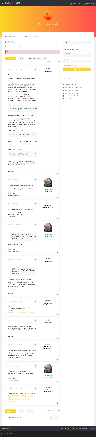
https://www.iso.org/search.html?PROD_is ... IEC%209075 (21, 400)
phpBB (10, 433)
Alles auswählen (18, 105)
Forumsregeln (11, 52)
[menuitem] (18, 3)
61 (51, 71)
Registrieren (74, 49)
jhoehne (48, 68)
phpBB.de (21, 435)
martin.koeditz (16, 47)
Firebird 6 (10, 42)
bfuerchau (48, 203)
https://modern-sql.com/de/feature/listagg (20, 312)
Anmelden (66, 49)
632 (51, 205)
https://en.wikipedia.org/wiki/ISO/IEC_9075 (20, 395)
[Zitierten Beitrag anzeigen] (31, 234)
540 (51, 191)
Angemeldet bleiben (70, 65)
